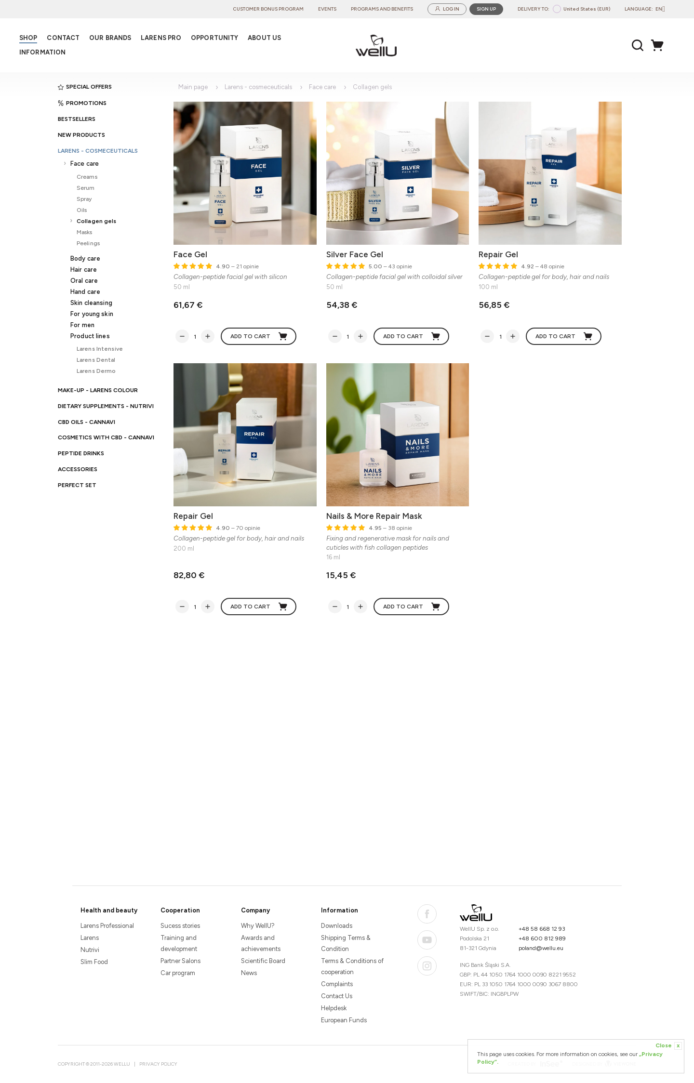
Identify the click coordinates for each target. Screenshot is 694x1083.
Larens (89, 937)
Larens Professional (107, 925)
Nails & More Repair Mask (374, 516)
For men (82, 325)
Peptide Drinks (81, 453)
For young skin (91, 313)
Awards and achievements (260, 943)
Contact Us (336, 996)
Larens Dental (96, 360)
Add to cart (259, 336)
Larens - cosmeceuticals (98, 150)
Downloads (336, 925)
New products (81, 135)
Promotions (82, 103)
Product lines (90, 336)
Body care (85, 258)
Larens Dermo (96, 371)
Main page (193, 87)
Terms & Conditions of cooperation (352, 966)
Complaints (337, 984)
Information (339, 910)
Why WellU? (258, 925)
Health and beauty (108, 910)
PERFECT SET (77, 485)
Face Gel (190, 254)
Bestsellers (76, 119)
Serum (86, 188)
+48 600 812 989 (542, 938)
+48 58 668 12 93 (542, 928)
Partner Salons (180, 960)
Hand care (85, 291)
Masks (85, 232)
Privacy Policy (158, 1064)
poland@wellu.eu (541, 948)
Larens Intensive (100, 348)
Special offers (85, 86)
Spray (84, 199)
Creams (87, 176)
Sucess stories (180, 925)
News (249, 973)
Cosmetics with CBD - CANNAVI (106, 437)
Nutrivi (89, 949)
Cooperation (180, 910)
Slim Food (94, 961)
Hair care (83, 269)
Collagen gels (97, 221)
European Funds (344, 1020)
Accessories (77, 469)
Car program (177, 973)
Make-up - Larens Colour (98, 390)
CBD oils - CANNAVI (86, 422)
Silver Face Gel (354, 254)
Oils (82, 210)
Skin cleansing (91, 302)
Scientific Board (263, 960)
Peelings (88, 243)
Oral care (84, 280)
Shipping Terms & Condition (346, 943)
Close (668, 1046)
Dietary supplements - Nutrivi (106, 406)
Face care (84, 163)
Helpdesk (334, 1008)
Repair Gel (498, 254)
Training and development (178, 943)
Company (255, 910)
